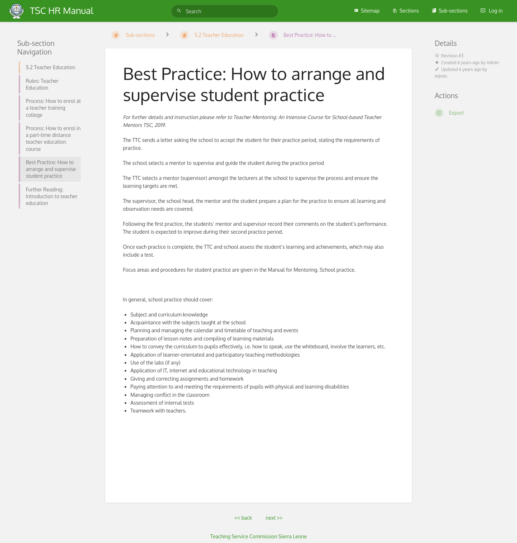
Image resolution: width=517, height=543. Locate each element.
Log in (491, 11)
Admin (492, 62)
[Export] (467, 113)
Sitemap (366, 11)
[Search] (180, 11)
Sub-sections (450, 11)
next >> (274, 518)
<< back (243, 518)
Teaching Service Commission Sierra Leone (258, 536)
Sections (405, 11)
